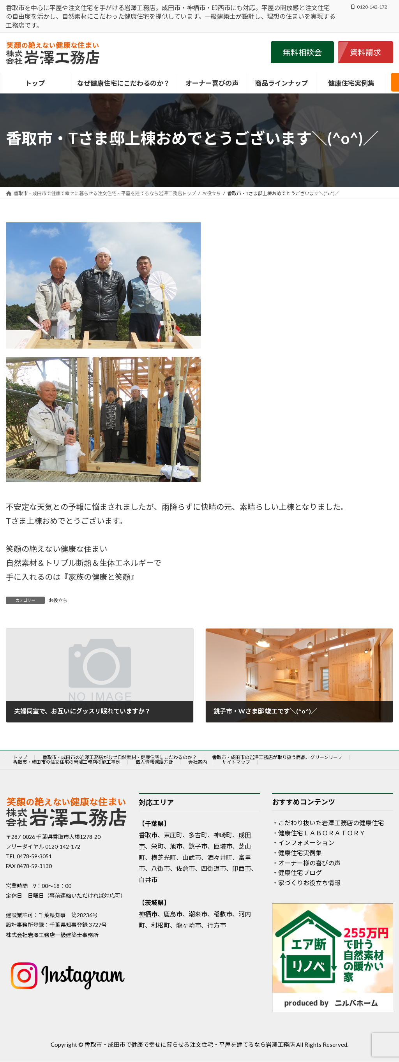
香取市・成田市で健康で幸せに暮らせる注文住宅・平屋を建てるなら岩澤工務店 (190, 1044)
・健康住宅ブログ (297, 872)
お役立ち (58, 600)
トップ (20, 757)
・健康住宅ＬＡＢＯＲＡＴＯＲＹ (318, 833)
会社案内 (197, 762)
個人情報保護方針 (154, 762)
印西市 (241, 868)
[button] (302, 52)
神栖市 (148, 914)
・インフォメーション (303, 842)
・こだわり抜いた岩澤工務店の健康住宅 (328, 822)
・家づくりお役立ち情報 (306, 882)
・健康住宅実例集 (297, 852)
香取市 (148, 834)
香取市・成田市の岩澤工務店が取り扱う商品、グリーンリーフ (277, 757)
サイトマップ (236, 762)
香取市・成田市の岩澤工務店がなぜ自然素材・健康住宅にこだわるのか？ (119, 757)
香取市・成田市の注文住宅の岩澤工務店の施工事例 (66, 762)
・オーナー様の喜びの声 (306, 863)
